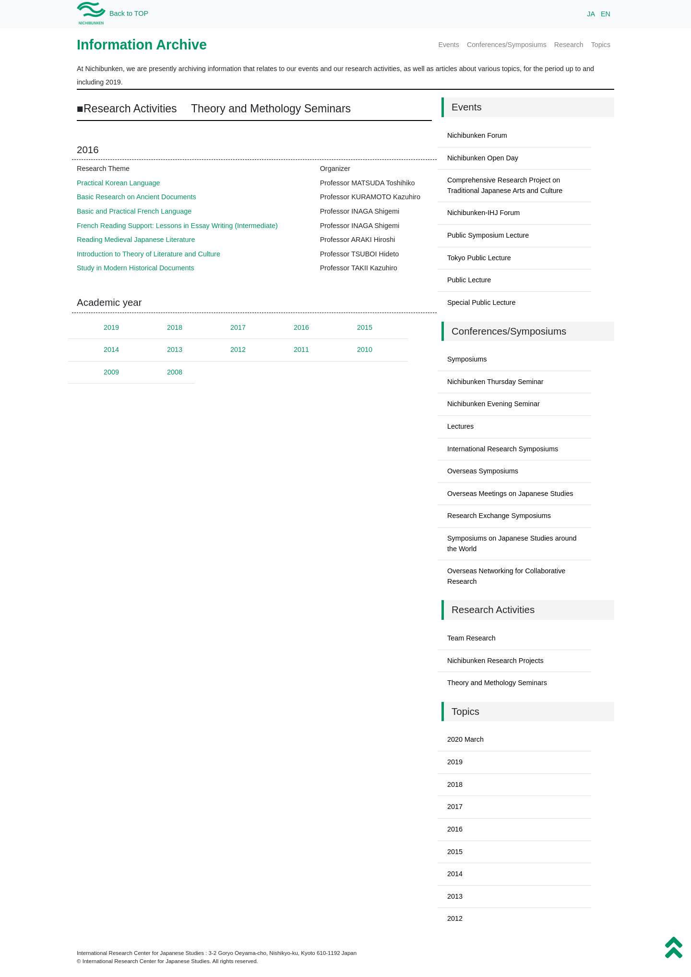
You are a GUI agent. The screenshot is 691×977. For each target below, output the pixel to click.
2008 (174, 372)
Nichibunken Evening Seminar (493, 404)
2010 (364, 349)
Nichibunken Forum (477, 135)
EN (605, 14)
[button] (674, 947)
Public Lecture (469, 280)
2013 (174, 349)
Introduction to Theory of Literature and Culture (148, 254)
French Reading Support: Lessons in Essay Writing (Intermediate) (177, 225)
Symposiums (467, 359)
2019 (111, 327)
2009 (111, 372)
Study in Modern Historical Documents (135, 268)
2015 (364, 327)
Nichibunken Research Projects (495, 660)
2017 (238, 327)
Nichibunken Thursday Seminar (495, 382)
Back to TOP (128, 13)
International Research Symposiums (502, 449)
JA (591, 14)
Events (448, 44)
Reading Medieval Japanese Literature (136, 239)
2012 (238, 349)
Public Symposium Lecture (488, 235)
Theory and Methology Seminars (497, 683)
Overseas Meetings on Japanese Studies (510, 493)
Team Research (471, 638)
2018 (174, 327)
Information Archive (142, 44)
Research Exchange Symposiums (499, 515)
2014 (111, 349)
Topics (600, 44)
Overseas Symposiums (482, 471)
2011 (301, 349)
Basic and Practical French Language (134, 211)
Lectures (460, 426)
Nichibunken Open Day (482, 158)
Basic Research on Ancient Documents (136, 197)
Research (569, 44)
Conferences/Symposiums (507, 44)
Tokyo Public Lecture (479, 258)
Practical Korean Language (118, 183)
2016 (301, 327)
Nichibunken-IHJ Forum (483, 213)
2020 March (465, 739)
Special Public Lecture (481, 302)
